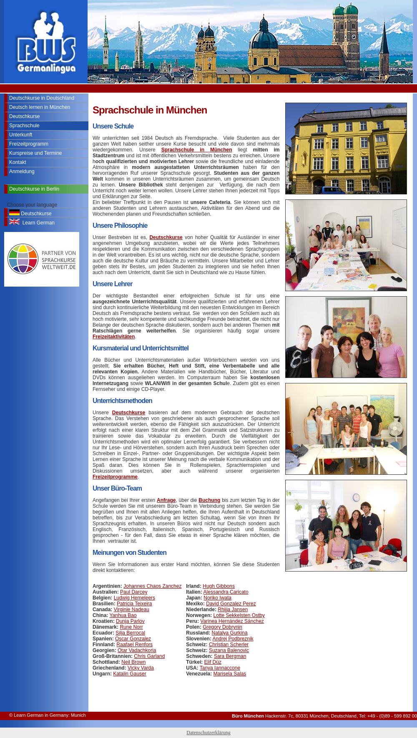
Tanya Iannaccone (220, 668)
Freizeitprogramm (28, 144)
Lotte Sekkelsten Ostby (239, 615)
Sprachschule (24, 125)
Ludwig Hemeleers (134, 598)
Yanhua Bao (122, 615)
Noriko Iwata (217, 598)
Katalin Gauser (129, 674)
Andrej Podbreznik (233, 639)
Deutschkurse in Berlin (34, 189)
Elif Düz (212, 662)
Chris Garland (149, 656)
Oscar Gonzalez (133, 639)
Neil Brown (133, 662)
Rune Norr (131, 627)
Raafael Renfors (134, 644)
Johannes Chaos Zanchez (152, 586)
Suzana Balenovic (229, 650)
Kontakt (17, 162)
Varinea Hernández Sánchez (232, 621)
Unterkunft (20, 135)
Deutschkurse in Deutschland (41, 98)
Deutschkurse (24, 116)
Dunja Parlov (130, 621)
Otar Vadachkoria (137, 650)
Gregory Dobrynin (222, 627)
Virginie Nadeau (131, 609)
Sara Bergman (230, 656)
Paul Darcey (133, 592)
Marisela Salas (230, 674)
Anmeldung (22, 171)
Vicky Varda (141, 668)
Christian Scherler (229, 644)
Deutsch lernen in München (39, 107)
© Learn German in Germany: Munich (47, 715)
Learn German (32, 222)
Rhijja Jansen (233, 609)
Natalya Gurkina (230, 633)
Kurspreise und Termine (35, 153)
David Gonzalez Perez (231, 604)
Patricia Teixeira (134, 604)
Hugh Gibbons (219, 586)
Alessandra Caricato (226, 592)
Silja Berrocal (130, 633)
